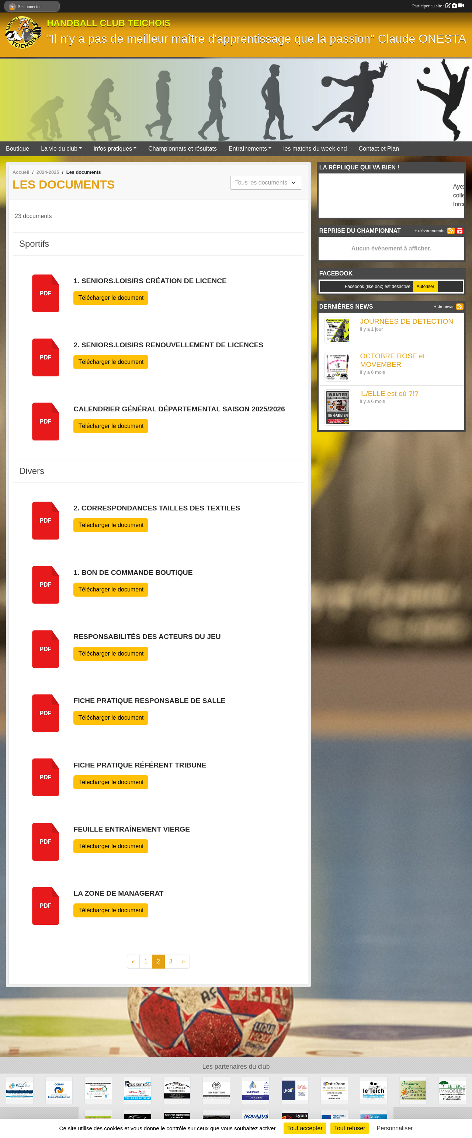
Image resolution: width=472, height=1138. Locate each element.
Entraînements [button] (248, 148)
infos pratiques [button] (113, 148)
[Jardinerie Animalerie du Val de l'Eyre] (413, 1090)
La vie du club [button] (59, 148)
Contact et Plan (379, 148)
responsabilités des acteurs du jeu (147, 636)
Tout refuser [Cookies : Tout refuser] (349, 1128)
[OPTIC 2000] (334, 1090)
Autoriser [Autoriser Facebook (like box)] (425, 286)
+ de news (444, 306)
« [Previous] (133, 961)
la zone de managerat (118, 893)
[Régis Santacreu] (138, 1090)
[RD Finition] (216, 1090)
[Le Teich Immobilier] (452, 1090)
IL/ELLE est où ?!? (389, 393)
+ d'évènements (429, 230)
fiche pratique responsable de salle (149, 701)
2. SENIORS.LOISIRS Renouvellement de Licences (168, 345)
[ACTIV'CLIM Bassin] (20, 1090)
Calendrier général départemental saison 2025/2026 (179, 409)
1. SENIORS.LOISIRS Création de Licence (149, 281)
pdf (46, 293)
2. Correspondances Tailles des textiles (156, 508)
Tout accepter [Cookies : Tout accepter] (305, 1128)
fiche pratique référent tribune (139, 765)
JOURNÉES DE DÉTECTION (406, 321)
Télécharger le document (110, 298)
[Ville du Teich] (374, 1090)
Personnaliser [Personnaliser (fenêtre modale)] (395, 1128)
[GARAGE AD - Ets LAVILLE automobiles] (177, 1090)
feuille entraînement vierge (131, 829)
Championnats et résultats (182, 148)
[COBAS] (59, 1090)
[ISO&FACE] (98, 1090)
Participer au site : (438, 5)
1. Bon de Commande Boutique (132, 572)
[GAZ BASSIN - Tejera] (256, 1090)
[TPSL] (295, 1090)
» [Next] (183, 961)
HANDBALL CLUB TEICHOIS (109, 23)
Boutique (17, 148)
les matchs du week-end (315, 148)
